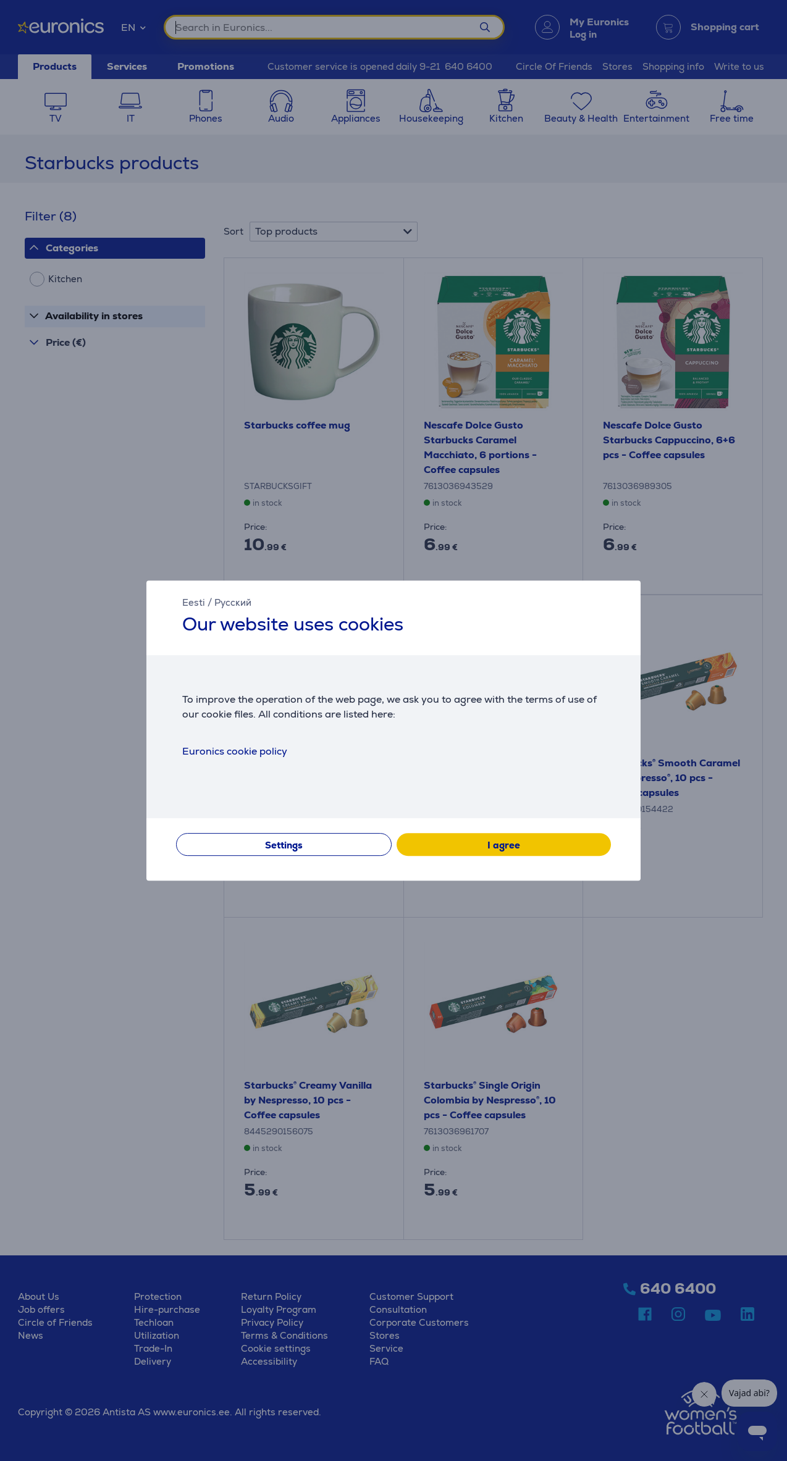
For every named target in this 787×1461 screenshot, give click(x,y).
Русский (232, 602)
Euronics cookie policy (234, 751)
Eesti (193, 602)
